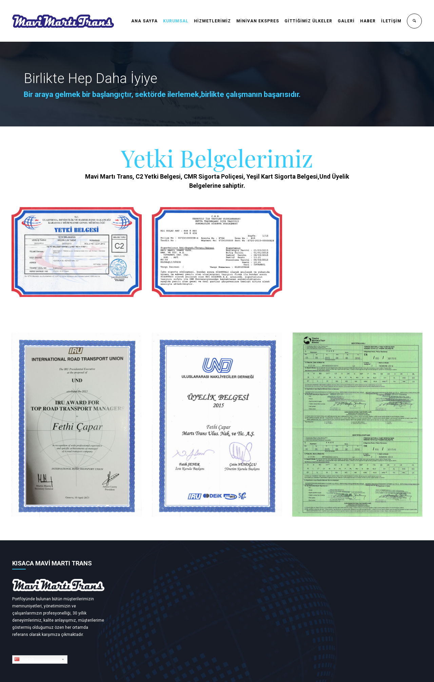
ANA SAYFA (144, 21)
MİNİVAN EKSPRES (257, 21)
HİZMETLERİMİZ (212, 21)
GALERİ (346, 21)
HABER (368, 21)
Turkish (24, 659)
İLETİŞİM (391, 21)
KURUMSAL (176, 21)
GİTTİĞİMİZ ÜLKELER (308, 21)
